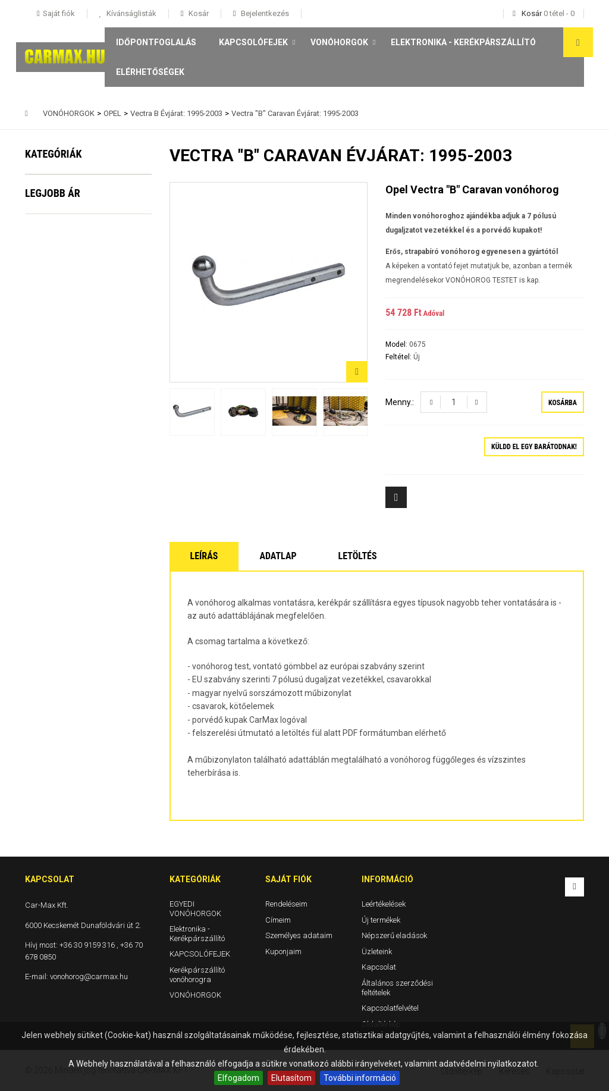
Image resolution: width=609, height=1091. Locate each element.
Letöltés (357, 556)
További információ (360, 1078)
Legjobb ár (52, 369)
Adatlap (277, 556)
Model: (397, 344)
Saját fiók (288, 879)
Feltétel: (399, 357)
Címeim (278, 919)
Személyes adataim (298, 935)
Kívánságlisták (130, 13)
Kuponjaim (283, 950)
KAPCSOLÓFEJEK (253, 42)
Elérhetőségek (150, 72)
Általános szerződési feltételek (397, 988)
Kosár (198, 13)
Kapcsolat (379, 967)
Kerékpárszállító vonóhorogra (68, 299)
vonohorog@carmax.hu (89, 976)
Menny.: (399, 402)
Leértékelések (384, 903)
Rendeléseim (286, 903)
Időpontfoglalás (156, 42)
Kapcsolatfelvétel (390, 1008)
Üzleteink (377, 950)
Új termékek (381, 919)
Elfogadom (238, 1078)
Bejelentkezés (264, 13)
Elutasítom (291, 1078)
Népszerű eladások (394, 935)
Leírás (204, 556)
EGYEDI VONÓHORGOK (80, 190)
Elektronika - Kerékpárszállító (463, 42)
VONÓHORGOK (339, 42)
